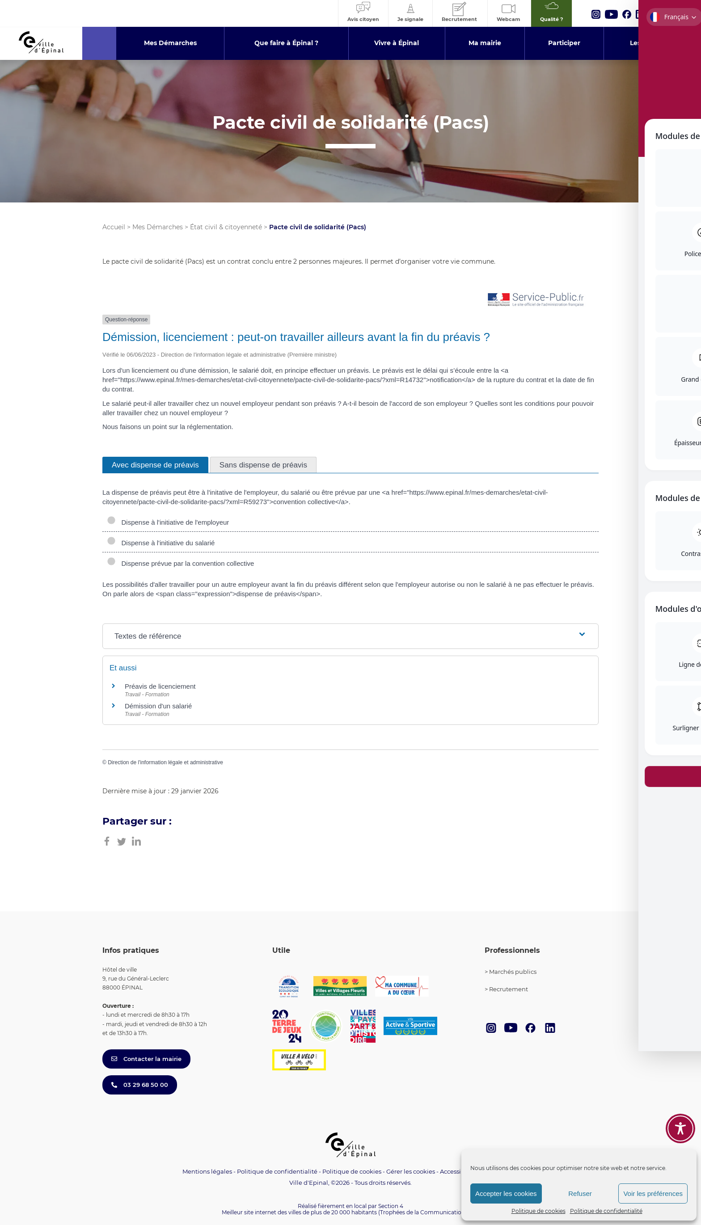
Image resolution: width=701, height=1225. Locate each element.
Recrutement (508, 989)
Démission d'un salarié (158, 706)
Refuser (580, 1193)
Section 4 (390, 1206)
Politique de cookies (538, 1211)
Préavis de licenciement (160, 686)
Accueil (113, 227)
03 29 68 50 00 (139, 1084)
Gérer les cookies (410, 1171)
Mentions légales (207, 1171)
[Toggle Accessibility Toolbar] (680, 1128)
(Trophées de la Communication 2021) (429, 1212)
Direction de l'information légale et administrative (165, 762)
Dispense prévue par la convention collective (180, 563)
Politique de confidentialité (606, 1211)
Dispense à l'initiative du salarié (161, 543)
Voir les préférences (653, 1193)
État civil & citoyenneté (226, 227)
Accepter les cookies (506, 1193)
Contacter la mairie (146, 1058)
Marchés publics (512, 971)
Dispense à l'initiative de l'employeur (168, 522)
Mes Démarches (157, 227)
